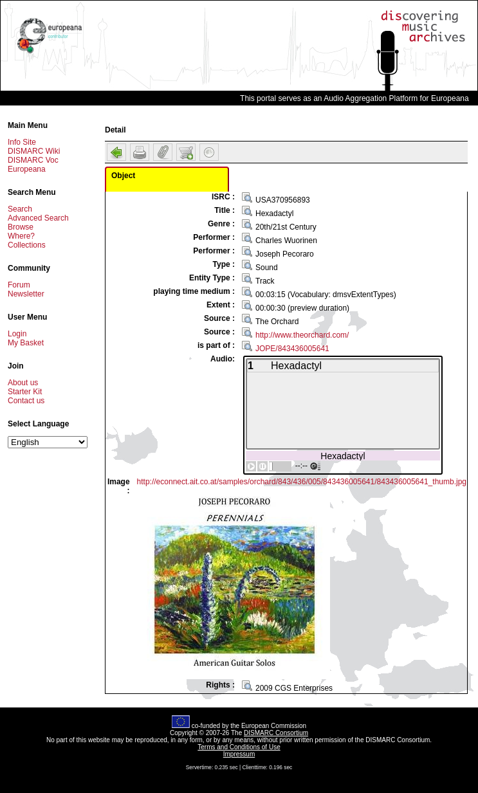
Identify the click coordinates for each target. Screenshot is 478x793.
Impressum (239, 754)
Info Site (22, 142)
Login (17, 333)
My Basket (26, 342)
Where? (21, 236)
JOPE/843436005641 (292, 348)
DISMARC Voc (33, 160)
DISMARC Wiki (34, 151)
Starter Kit (25, 391)
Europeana (27, 169)
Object (123, 175)
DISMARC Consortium (276, 732)
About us (23, 382)
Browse (20, 227)
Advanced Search (38, 218)
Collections (27, 245)
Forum (19, 284)
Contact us (26, 400)
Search (20, 209)
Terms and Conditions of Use (239, 747)
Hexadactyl (342, 455)
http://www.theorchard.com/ (302, 335)
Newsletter (26, 293)
